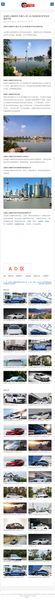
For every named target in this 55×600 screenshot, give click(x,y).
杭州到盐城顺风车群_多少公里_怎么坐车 (15, 299)
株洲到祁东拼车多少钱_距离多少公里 (15, 477)
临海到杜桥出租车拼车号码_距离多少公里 (40, 399)
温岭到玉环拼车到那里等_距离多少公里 (40, 430)
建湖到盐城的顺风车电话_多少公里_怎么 (40, 330)
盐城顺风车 (19, 276)
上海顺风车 (46, 276)
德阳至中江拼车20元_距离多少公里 (40, 524)
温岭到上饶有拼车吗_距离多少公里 (15, 415)
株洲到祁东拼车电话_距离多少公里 (15, 493)
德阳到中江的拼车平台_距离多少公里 (15, 571)
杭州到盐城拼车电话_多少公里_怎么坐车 (40, 377)
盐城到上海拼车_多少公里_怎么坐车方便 (15, 377)
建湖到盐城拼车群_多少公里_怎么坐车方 (40, 346)
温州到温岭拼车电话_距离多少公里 (15, 446)
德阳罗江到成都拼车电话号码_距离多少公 (40, 509)
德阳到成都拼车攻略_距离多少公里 (15, 540)
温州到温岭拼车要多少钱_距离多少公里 (15, 430)
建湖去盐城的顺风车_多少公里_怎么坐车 (15, 346)
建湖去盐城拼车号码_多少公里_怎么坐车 (15, 330)
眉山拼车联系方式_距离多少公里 (15, 556)
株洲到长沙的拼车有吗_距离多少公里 (40, 462)
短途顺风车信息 (19, 224)
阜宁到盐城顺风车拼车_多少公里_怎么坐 (15, 314)
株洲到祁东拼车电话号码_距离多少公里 (15, 509)
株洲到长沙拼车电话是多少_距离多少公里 (40, 477)
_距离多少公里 (15, 462)
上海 (15, 21)
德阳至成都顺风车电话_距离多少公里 (15, 524)
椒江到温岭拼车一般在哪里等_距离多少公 (40, 415)
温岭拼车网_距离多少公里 (15, 399)
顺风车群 (10, 276)
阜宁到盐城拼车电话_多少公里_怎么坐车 (40, 314)
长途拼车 (41, 221)
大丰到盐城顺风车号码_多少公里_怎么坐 (40, 361)
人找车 (29, 221)
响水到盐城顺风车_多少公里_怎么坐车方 (40, 299)
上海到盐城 (28, 276)
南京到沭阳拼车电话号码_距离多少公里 (40, 571)
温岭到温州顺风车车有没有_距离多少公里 (40, 446)
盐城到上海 (37, 276)
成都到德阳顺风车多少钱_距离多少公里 (40, 556)
